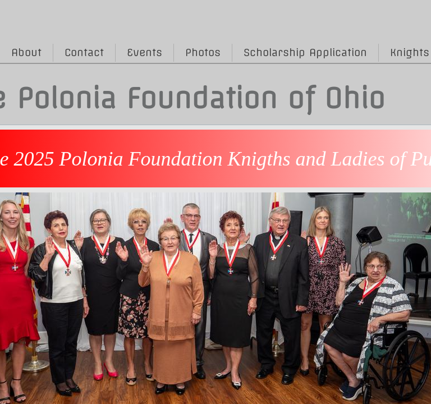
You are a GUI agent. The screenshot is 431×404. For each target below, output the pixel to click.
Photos (203, 52)
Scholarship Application (305, 52)
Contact (84, 52)
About (26, 52)
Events (144, 52)
